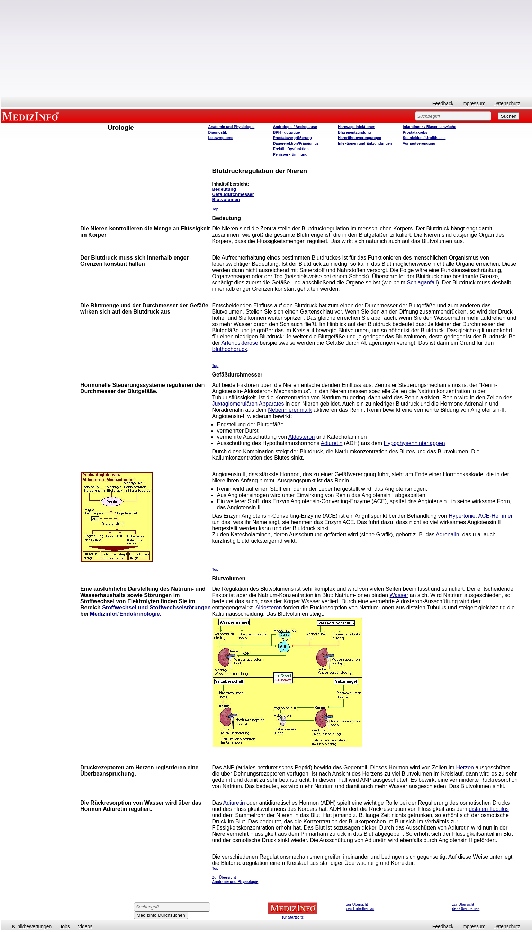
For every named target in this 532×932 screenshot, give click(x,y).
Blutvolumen (226, 199)
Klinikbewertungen (32, 926)
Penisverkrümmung (290, 154)
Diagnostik (217, 132)
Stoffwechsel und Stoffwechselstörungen (156, 607)
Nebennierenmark (290, 410)
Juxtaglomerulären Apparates (248, 404)
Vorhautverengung (419, 143)
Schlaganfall (422, 283)
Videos (85, 926)
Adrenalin (447, 534)
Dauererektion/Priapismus (296, 143)
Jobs (65, 926)
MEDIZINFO (32, 116)
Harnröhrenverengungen (359, 138)
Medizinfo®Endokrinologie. (125, 614)
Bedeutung (224, 189)
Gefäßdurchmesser (233, 194)
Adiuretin (331, 443)
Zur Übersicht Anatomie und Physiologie (235, 879)
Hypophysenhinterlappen (414, 443)
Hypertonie (462, 516)
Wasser (399, 595)
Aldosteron (301, 437)
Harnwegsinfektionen (356, 127)
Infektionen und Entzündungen (365, 143)
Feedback (442, 103)
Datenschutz (506, 103)
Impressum (473, 103)
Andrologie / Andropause (295, 127)
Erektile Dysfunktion (291, 149)
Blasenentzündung (354, 132)
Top (215, 209)
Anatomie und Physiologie (231, 127)
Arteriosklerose (239, 343)
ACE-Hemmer (495, 516)
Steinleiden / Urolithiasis (424, 138)
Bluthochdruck (229, 349)
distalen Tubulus (489, 809)
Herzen (465, 767)
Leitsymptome (220, 138)
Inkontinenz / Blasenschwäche (429, 127)
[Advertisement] (266, 48)
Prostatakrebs (415, 132)
